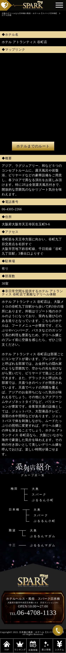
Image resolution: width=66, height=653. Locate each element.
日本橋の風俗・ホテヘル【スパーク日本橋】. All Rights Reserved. (42, 633)
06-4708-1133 (33, 612)
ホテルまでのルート (33, 146)
